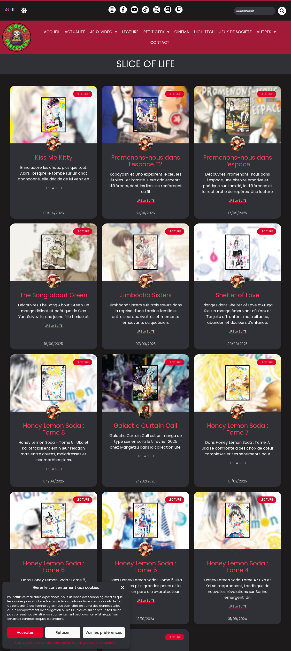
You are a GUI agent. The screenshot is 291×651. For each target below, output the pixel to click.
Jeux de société (235, 32)
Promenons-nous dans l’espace (237, 161)
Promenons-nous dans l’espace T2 (145, 161)
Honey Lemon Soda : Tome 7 (237, 429)
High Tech (204, 32)
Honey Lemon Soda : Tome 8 (53, 429)
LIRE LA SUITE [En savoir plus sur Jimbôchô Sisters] (145, 331)
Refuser (63, 632)
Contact (159, 42)
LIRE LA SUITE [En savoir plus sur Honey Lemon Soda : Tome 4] (237, 606)
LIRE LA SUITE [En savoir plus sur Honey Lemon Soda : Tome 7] (237, 463)
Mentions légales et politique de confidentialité (80, 643)
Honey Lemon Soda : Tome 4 (237, 566)
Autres (266, 32)
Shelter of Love (237, 295)
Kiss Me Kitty (53, 157)
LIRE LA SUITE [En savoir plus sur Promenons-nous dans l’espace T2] (145, 201)
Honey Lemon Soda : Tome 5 (145, 566)
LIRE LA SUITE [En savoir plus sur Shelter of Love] (237, 331)
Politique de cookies (29, 643)
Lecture (130, 32)
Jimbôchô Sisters (146, 295)
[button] (122, 587)
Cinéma (181, 32)
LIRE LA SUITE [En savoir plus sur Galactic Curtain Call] (145, 456)
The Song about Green (53, 295)
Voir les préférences (103, 632)
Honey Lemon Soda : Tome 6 (53, 566)
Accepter (25, 632)
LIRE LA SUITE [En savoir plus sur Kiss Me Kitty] (53, 188)
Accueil (52, 32)
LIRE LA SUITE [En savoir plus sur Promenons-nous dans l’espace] (237, 201)
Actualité (75, 32)
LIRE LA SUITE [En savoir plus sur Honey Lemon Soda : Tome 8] (53, 469)
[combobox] (255, 11)
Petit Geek (156, 32)
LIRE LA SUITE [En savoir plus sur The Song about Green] (53, 326)
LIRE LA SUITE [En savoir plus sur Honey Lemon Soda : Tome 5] (145, 601)
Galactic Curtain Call (145, 426)
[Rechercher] (282, 11)
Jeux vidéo (103, 32)
